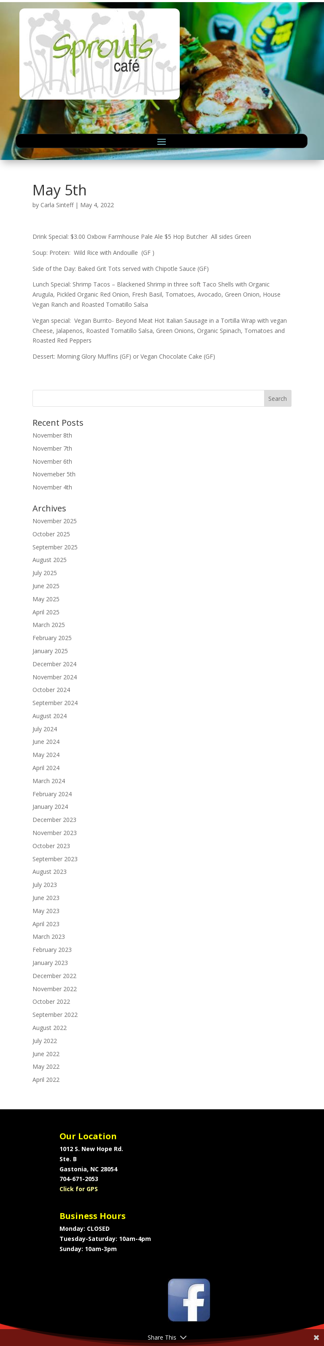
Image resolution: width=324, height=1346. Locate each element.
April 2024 (45, 768)
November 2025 (54, 521)
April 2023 (45, 924)
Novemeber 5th (54, 474)
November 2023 (54, 833)
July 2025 (44, 573)
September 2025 (55, 547)
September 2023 (55, 859)
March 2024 (48, 781)
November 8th (52, 435)
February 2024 (52, 794)
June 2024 (45, 742)
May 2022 (45, 1066)
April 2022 (45, 1080)
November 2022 (54, 989)
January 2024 (50, 807)
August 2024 (49, 716)
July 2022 (44, 1041)
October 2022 (51, 1001)
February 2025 (52, 638)
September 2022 (55, 1015)
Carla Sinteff (56, 205)
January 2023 (50, 963)
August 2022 (49, 1028)
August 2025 (49, 560)
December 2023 (54, 820)
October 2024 (51, 690)
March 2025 (48, 625)
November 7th (52, 448)
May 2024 (45, 755)
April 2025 (45, 612)
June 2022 (45, 1054)
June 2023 (45, 898)
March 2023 (48, 936)
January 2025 (50, 651)
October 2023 (51, 846)
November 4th (52, 487)
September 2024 (55, 703)
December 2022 (54, 976)
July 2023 (44, 885)
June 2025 (45, 586)
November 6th (52, 461)
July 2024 (44, 729)
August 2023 (49, 872)
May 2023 (45, 911)
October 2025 (51, 534)
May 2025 (45, 599)
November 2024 (54, 677)
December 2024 (54, 664)
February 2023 (52, 950)
